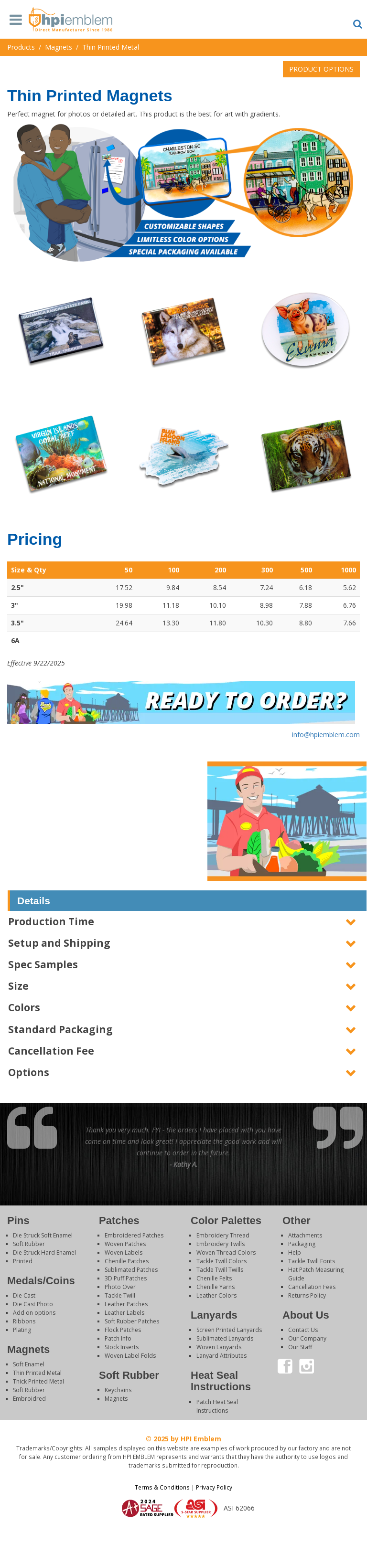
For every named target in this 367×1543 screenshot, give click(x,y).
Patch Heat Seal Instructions (217, 1406)
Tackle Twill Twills (219, 1270)
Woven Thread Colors (226, 1252)
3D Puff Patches (126, 1278)
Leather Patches (126, 1304)
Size (18, 986)
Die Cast (24, 1295)
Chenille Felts (214, 1278)
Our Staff (300, 1347)
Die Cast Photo (33, 1304)
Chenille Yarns (215, 1287)
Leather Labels (124, 1313)
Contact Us (303, 1330)
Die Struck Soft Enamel (43, 1235)
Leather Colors (216, 1295)
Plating (22, 1330)
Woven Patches (125, 1244)
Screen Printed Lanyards (229, 1330)
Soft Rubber (29, 1244)
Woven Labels (123, 1252)
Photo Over (120, 1287)
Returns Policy (307, 1295)
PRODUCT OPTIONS (321, 69)
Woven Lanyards (218, 1347)
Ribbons (24, 1321)
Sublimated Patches (131, 1270)
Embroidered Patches (134, 1235)
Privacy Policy (214, 1487)
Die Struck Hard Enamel (44, 1252)
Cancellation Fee (51, 1050)
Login (183, 1530)
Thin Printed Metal (37, 1373)
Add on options (34, 1313)
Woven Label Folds (130, 1356)
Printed (22, 1261)
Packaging (301, 1244)
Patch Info (118, 1338)
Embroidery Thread (222, 1235)
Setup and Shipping (59, 943)
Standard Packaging (60, 1029)
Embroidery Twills (220, 1244)
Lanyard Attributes (221, 1356)
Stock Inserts (122, 1347)
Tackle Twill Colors (221, 1261)
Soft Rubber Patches (132, 1321)
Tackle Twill (120, 1295)
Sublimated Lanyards (224, 1338)
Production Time (51, 921)
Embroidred (29, 1399)
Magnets (116, 1399)
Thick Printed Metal (38, 1381)
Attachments (305, 1235)
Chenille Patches (127, 1261)
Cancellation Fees (311, 1287)
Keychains (118, 1390)
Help (294, 1252)
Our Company (307, 1338)
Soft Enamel (28, 1364)
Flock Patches (123, 1330)
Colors (24, 1007)
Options (28, 1072)
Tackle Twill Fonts (311, 1261)
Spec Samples (43, 964)
